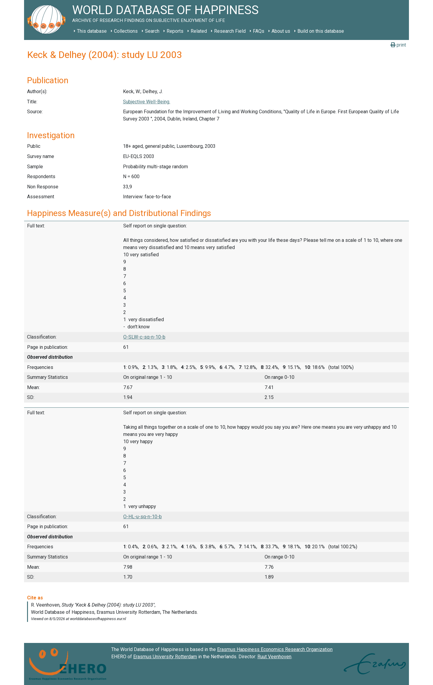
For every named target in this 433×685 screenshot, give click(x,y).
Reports (175, 31)
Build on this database (320, 31)
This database (92, 31)
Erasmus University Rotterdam (165, 656)
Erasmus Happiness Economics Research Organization (275, 649)
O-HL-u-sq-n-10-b (142, 516)
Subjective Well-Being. (146, 102)
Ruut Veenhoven (274, 656)
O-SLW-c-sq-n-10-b (144, 337)
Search (152, 31)
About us (281, 31)
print (398, 45)
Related (199, 31)
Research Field (230, 31)
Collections (126, 31)
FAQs (258, 31)
